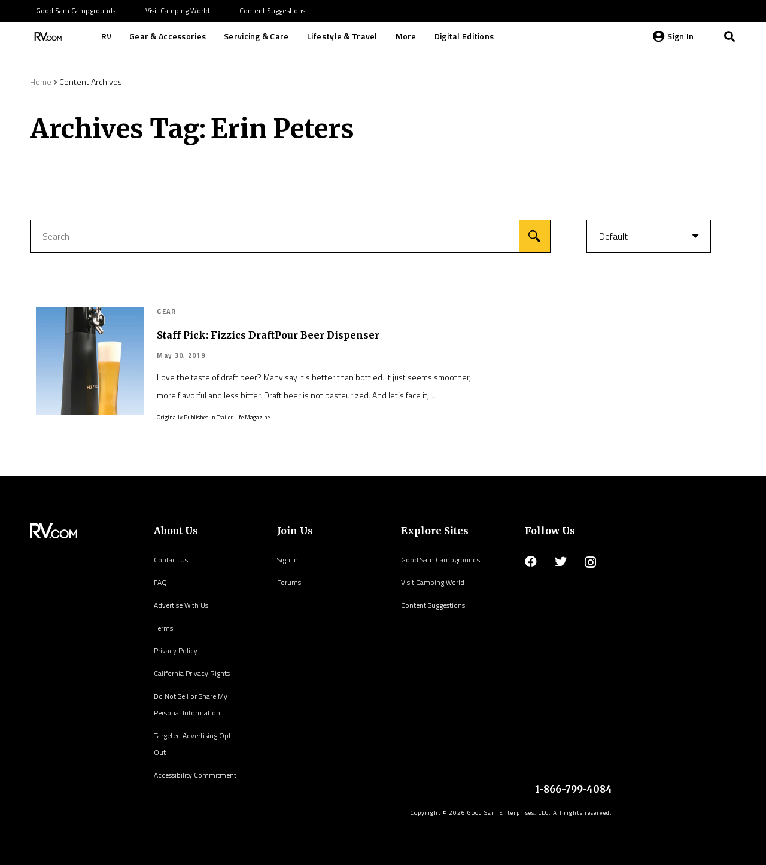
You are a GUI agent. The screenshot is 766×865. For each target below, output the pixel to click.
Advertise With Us (181, 605)
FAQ (160, 582)
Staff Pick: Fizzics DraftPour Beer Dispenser (268, 335)
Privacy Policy (175, 650)
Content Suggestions (433, 605)
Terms (163, 627)
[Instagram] (590, 562)
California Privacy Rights (192, 673)
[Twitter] (561, 562)
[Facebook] (531, 562)
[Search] (729, 36)
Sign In (287, 559)
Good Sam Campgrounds (440, 559)
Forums (289, 582)
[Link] (46, 36)
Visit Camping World (432, 582)
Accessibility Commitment (195, 775)
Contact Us (171, 559)
